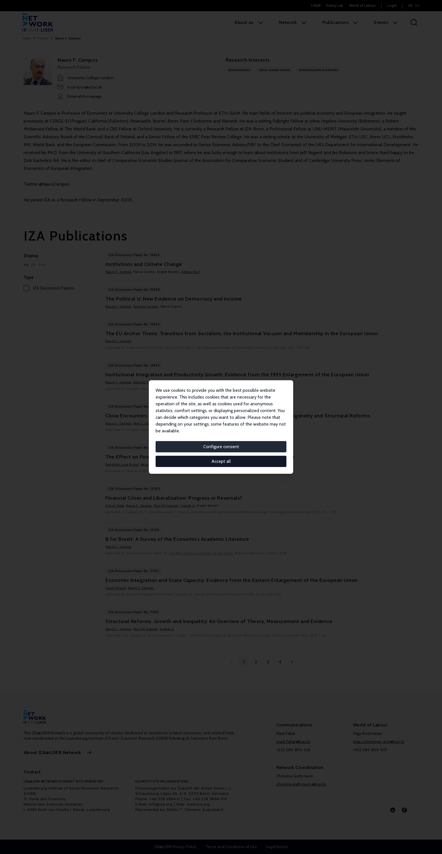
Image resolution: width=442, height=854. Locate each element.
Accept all (221, 461)
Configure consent (221, 446)
